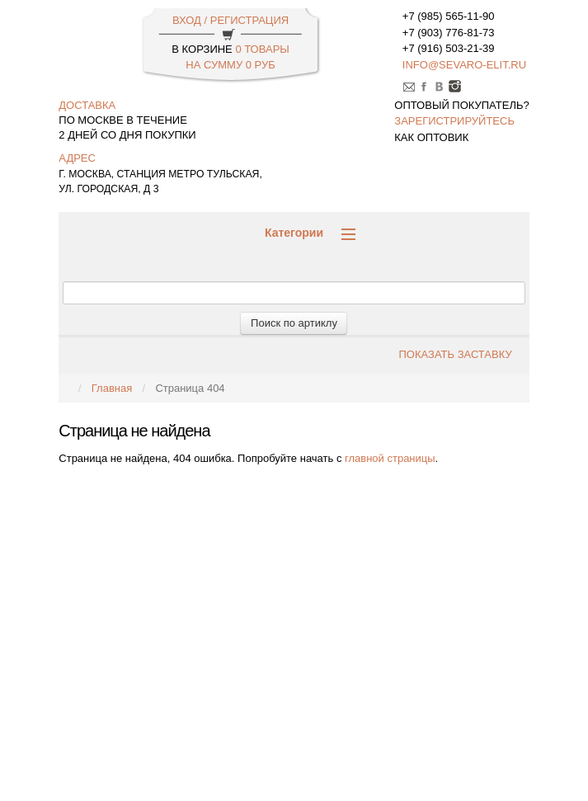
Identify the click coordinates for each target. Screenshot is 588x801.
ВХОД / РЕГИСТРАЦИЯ (230, 20)
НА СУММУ (230, 65)
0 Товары (262, 49)
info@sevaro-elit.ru (464, 65)
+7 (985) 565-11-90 (448, 16)
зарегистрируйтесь (454, 121)
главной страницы (390, 458)
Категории (310, 233)
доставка (87, 105)
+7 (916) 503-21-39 (448, 48)
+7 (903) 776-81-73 (448, 32)
